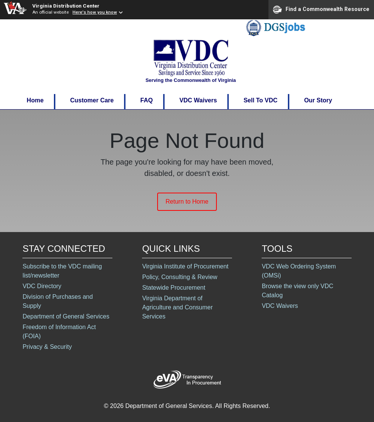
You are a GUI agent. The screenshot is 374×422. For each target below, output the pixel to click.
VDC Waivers (198, 100)
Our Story (318, 100)
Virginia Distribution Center (65, 6)
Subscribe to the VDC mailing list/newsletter (62, 271)
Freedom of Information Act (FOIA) (59, 331)
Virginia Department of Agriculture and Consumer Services (177, 307)
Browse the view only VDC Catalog (297, 290)
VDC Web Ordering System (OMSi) (299, 271)
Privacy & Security (47, 347)
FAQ (146, 100)
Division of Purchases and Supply (57, 301)
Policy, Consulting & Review (179, 277)
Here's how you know (95, 12)
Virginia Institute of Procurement (185, 266)
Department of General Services (65, 316)
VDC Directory (41, 286)
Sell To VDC (260, 100)
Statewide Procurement (173, 287)
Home (35, 100)
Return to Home (187, 201)
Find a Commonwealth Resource (321, 9)
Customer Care (92, 100)
